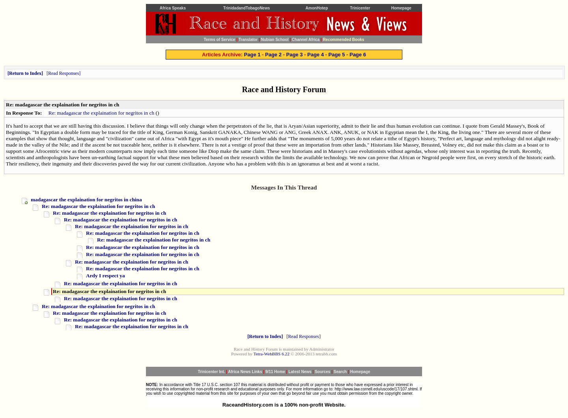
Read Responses (63, 73)
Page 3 (294, 55)
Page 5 (336, 55)
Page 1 (252, 55)
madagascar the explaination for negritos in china (86, 199)
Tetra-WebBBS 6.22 (272, 353)
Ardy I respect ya (105, 276)
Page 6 (357, 55)
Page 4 (315, 55)
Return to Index (25, 73)
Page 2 (273, 55)
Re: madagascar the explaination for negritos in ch (101, 113)
